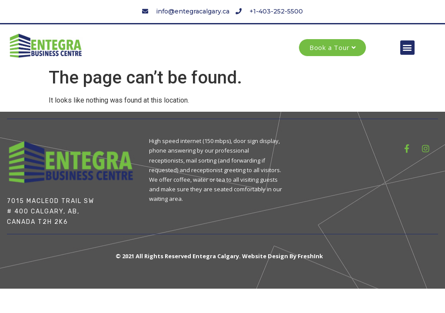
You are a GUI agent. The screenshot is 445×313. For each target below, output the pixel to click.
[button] (407, 47)
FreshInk (310, 256)
